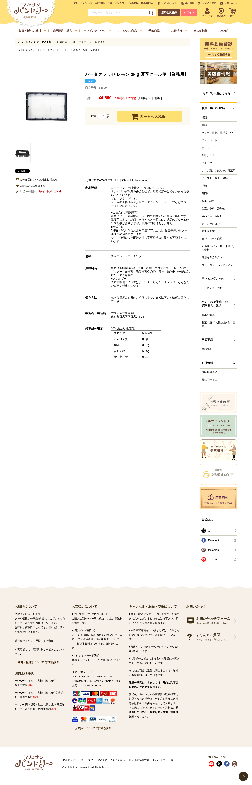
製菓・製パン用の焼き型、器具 (218, 324)
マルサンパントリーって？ (77, 760)
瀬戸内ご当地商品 (212, 238)
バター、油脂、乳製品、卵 (217, 132)
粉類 (204, 117)
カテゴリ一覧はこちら (216, 93)
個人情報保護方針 (138, 760)
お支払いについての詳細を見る (93, 728)
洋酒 (204, 185)
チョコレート (32, 50)
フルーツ (207, 163)
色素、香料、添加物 (213, 208)
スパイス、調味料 (212, 216)
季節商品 (207, 349)
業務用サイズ (209, 379)
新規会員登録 (169, 12)
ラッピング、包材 (212, 288)
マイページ (85, 42)
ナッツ (205, 148)
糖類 (204, 125)
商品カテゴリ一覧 (163, 760)
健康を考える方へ (212, 257)
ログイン (189, 12)
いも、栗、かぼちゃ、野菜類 (218, 170)
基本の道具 (208, 315)
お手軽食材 (208, 231)
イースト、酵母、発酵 (215, 178)
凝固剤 (205, 193)
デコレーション (211, 223)
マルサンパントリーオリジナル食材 (218, 248)
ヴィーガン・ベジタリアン (217, 265)
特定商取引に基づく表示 (111, 760)
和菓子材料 (208, 201)
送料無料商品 (209, 372)
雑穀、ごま (208, 155)
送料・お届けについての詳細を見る (38, 662)
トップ (19, 50)
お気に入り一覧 (66, 42)
